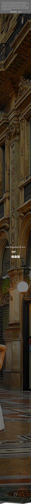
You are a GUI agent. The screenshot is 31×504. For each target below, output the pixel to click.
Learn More (13, 11)
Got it (19, 11)
